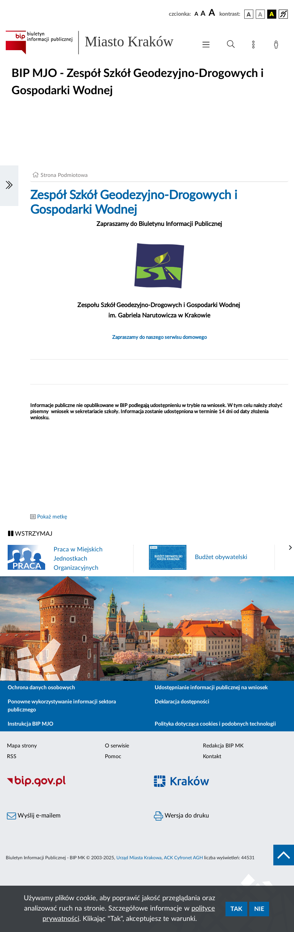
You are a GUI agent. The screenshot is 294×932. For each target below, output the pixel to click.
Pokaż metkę (52, 517)
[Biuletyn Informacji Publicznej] (73, 785)
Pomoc (113, 756)
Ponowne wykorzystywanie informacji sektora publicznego (62, 706)
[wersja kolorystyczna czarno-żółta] (272, 14)
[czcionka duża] (213, 13)
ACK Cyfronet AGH (183, 857)
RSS (11, 756)
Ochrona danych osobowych (41, 687)
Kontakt (212, 756)
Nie (259, 909)
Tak (236, 909)
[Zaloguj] (277, 46)
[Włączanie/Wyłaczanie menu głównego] (206, 45)
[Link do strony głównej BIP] (97, 42)
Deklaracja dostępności (182, 702)
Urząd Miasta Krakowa (139, 857)
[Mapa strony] (255, 46)
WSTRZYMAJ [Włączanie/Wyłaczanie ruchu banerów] (30, 533)
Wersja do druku (181, 816)
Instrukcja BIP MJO (30, 724)
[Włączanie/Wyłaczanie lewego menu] (9, 185)
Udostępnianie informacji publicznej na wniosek (211, 687)
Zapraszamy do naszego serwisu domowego (159, 337)
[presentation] (290, 548)
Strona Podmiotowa (64, 175)
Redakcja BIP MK (223, 746)
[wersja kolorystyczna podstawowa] (249, 14)
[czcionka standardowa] (196, 13)
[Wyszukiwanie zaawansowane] (231, 44)
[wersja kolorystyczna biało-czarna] (260, 14)
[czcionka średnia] (203, 14)
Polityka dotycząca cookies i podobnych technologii (215, 724)
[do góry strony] (283, 855)
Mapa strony (22, 746)
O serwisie (117, 746)
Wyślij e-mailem (33, 816)
